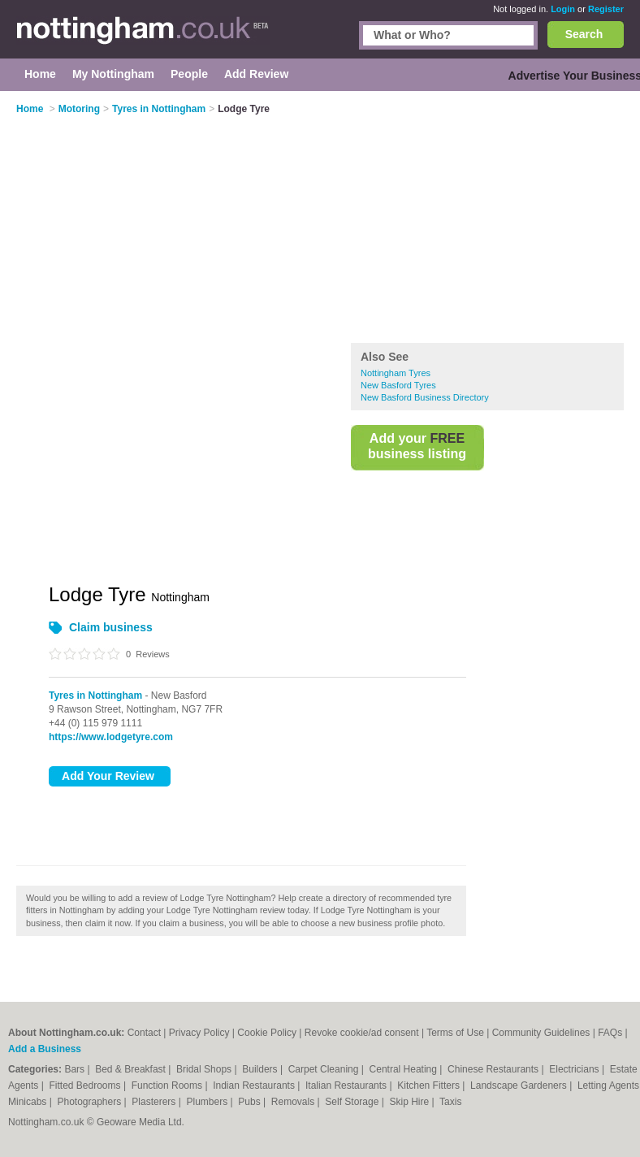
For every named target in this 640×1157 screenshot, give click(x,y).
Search (584, 34)
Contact (144, 1032)
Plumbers (209, 1101)
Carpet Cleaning (324, 1069)
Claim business (111, 627)
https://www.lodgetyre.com (111, 737)
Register (606, 9)
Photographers (90, 1101)
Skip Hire (410, 1101)
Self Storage (353, 1101)
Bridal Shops (205, 1069)
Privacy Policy (199, 1032)
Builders (261, 1069)
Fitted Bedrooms (86, 1085)
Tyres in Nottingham (95, 695)
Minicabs (29, 1101)
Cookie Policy (266, 1032)
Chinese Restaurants (494, 1069)
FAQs (610, 1032)
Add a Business (44, 1049)
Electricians (575, 1069)
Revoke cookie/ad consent (362, 1032)
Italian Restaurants (347, 1085)
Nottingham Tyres (395, 373)
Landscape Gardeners (519, 1085)
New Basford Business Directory (425, 397)
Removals (294, 1101)
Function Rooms (168, 1085)
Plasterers (155, 1101)
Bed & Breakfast (131, 1069)
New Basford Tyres (398, 385)
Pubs (250, 1101)
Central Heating (405, 1069)
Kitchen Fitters (429, 1085)
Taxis (450, 1101)
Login (563, 9)
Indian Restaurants (255, 1085)
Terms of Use (455, 1032)
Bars (75, 1069)
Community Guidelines (541, 1032)
